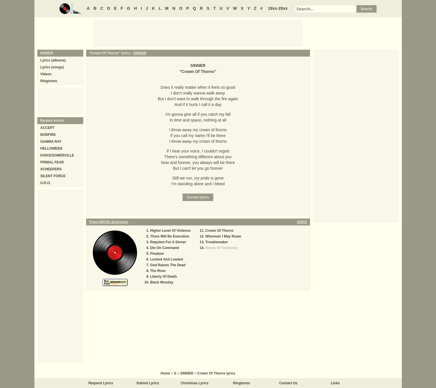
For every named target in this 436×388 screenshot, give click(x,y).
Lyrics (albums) (53, 60)
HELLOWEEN (51, 148)
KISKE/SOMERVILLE (57, 155)
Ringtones (48, 81)
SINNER (139, 53)
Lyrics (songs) (52, 67)
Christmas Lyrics (194, 383)
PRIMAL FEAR (52, 162)
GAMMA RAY (51, 142)
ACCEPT (47, 128)
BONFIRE (48, 135)
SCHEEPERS (51, 169)
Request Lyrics (100, 383)
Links (335, 383)
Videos (46, 74)
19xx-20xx (278, 8)
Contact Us (288, 383)
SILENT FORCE (53, 176)
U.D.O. (45, 183)
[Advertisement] (198, 33)
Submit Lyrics (147, 383)
